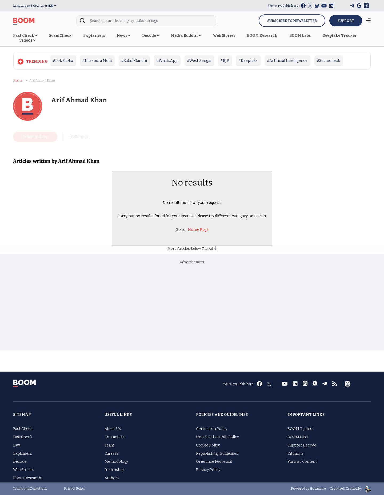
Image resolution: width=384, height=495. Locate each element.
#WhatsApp (167, 60)
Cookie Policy (208, 445)
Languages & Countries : (31, 5)
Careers (111, 453)
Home (17, 80)
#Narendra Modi (97, 60)
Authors (112, 478)
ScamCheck (60, 35)
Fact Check (25, 35)
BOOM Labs (300, 35)
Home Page (198, 229)
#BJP (225, 60)
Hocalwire (318, 488)
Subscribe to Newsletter (292, 21)
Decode (150, 35)
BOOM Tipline (299, 428)
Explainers (94, 35)
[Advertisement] (192, 307)
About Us (113, 428)
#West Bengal (199, 60)
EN (52, 6)
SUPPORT (345, 21)
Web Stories (224, 35)
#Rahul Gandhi (134, 60)
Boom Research (27, 478)
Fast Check (22, 437)
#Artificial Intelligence (287, 60)
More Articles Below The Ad (192, 249)
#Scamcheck (328, 60)
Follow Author (35, 136)
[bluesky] (317, 6)
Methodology (116, 461)
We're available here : (283, 5)
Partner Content (302, 461)
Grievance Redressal (214, 461)
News (123, 35)
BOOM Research (262, 35)
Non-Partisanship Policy (217, 437)
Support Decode (301, 445)
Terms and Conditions (30, 488)
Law (16, 445)
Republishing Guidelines (217, 453)
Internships (115, 470)
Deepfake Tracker (339, 35)
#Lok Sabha (63, 60)
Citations (295, 453)
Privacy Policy (208, 470)
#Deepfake (248, 60)
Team (109, 445)
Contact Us (114, 437)
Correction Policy (211, 428)
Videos (27, 40)
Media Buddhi (186, 35)
